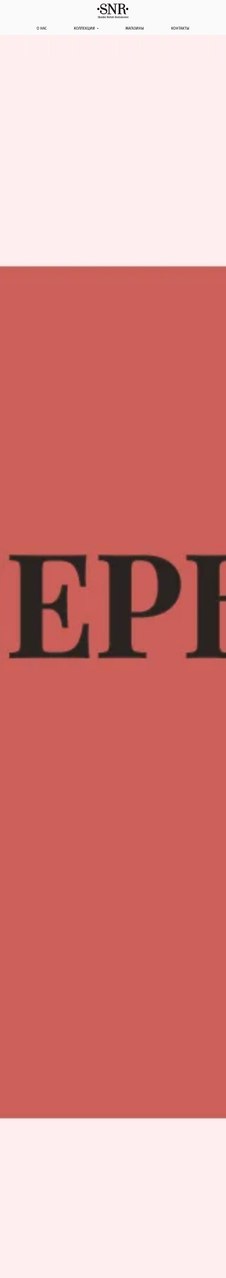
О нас (42, 28)
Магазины (134, 28)
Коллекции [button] (85, 28)
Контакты (180, 28)
